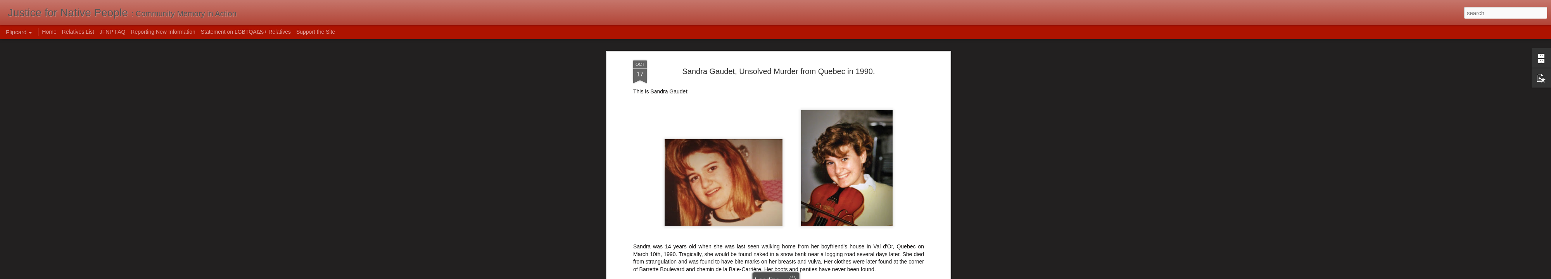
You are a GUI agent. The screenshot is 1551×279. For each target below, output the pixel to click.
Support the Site (315, 32)
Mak (815, 74)
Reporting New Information (163, 32)
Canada (704, 84)
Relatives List (78, 32)
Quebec (764, 84)
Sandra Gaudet (795, 84)
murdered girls (734, 84)
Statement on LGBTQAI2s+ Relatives (246, 32)
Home (49, 32)
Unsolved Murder (875, 84)
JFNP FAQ (113, 32)
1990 (686, 84)
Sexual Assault (834, 84)
